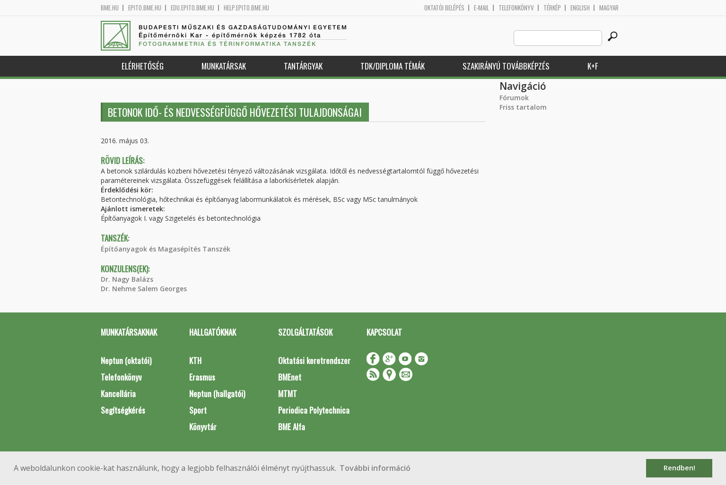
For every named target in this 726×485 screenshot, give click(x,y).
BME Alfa (291, 427)
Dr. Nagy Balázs (127, 279)
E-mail (481, 8)
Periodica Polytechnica (314, 410)
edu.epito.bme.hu (192, 8)
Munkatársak (223, 66)
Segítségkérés (123, 410)
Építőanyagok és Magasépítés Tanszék (165, 248)
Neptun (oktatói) (126, 360)
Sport (198, 410)
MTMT (287, 393)
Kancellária (118, 393)
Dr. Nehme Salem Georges (144, 288)
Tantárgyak (303, 66)
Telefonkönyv (516, 8)
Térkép (552, 8)
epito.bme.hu (144, 8)
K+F (592, 66)
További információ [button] (375, 468)
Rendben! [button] (679, 467)
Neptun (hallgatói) (217, 393)
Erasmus (202, 377)
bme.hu (110, 8)
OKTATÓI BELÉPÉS (444, 8)
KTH (195, 360)
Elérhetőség (143, 66)
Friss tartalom (523, 107)
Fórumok (514, 97)
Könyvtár (203, 427)
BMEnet (289, 377)
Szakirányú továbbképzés (506, 66)
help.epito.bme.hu (246, 8)
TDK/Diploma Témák (392, 66)
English (580, 8)
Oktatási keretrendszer (314, 360)
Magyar (609, 8)
